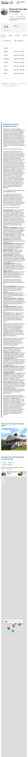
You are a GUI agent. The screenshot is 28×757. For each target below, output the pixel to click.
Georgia (22, 14)
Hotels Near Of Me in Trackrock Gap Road (10, 84)
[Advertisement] (14, 103)
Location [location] (18, 35)
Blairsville (12, 16)
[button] (13, 625)
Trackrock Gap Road (21, 16)
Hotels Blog (11, 2)
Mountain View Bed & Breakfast (8, 86)
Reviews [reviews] (25, 35)
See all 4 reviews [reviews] (17, 27)
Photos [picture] (10, 35)
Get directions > (9, 469)
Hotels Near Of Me (21, 2)
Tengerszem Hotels (4, 83)
